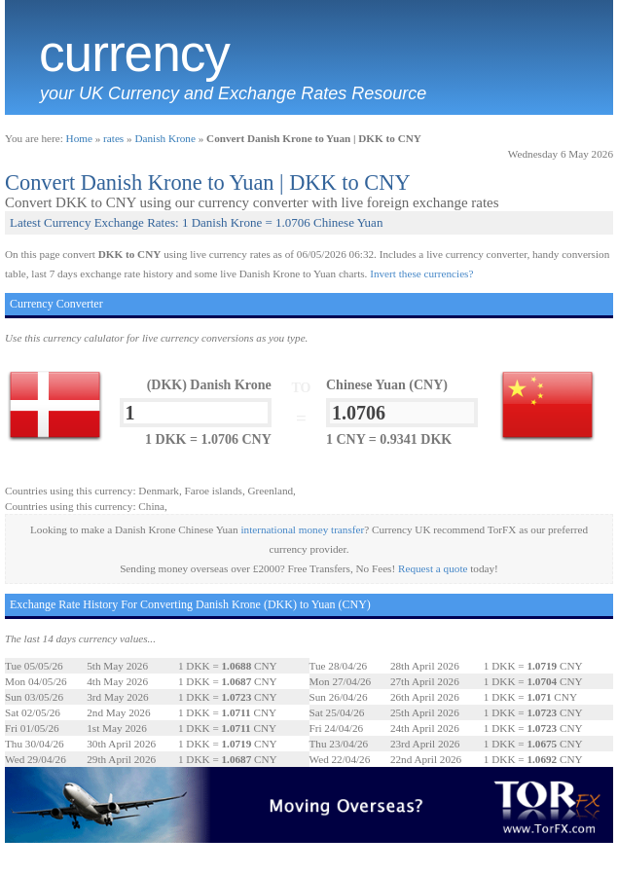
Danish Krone (164, 138)
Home (79, 138)
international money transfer (302, 529)
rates (113, 138)
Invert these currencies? (421, 273)
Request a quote (432, 568)
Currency (134, 53)
